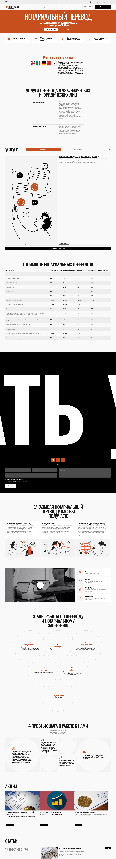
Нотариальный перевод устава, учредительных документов (78, 156)
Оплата (109, 2)
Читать (107, 848)
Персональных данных (23, 481)
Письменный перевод (61, 7)
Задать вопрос (65, 29)
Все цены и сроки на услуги (58, 248)
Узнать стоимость (63, 243)
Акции (104, 2)
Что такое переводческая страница (70, 848)
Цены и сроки (55, 2)
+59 (54, 63)
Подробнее (10, 825)
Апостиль (28, 7)
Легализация (36, 7)
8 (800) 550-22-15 (88, 7)
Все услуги (71, 7)
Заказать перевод (51, 29)
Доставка (99, 2)
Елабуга (6, 1)
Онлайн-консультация (103, 7)
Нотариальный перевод (48, 7)
